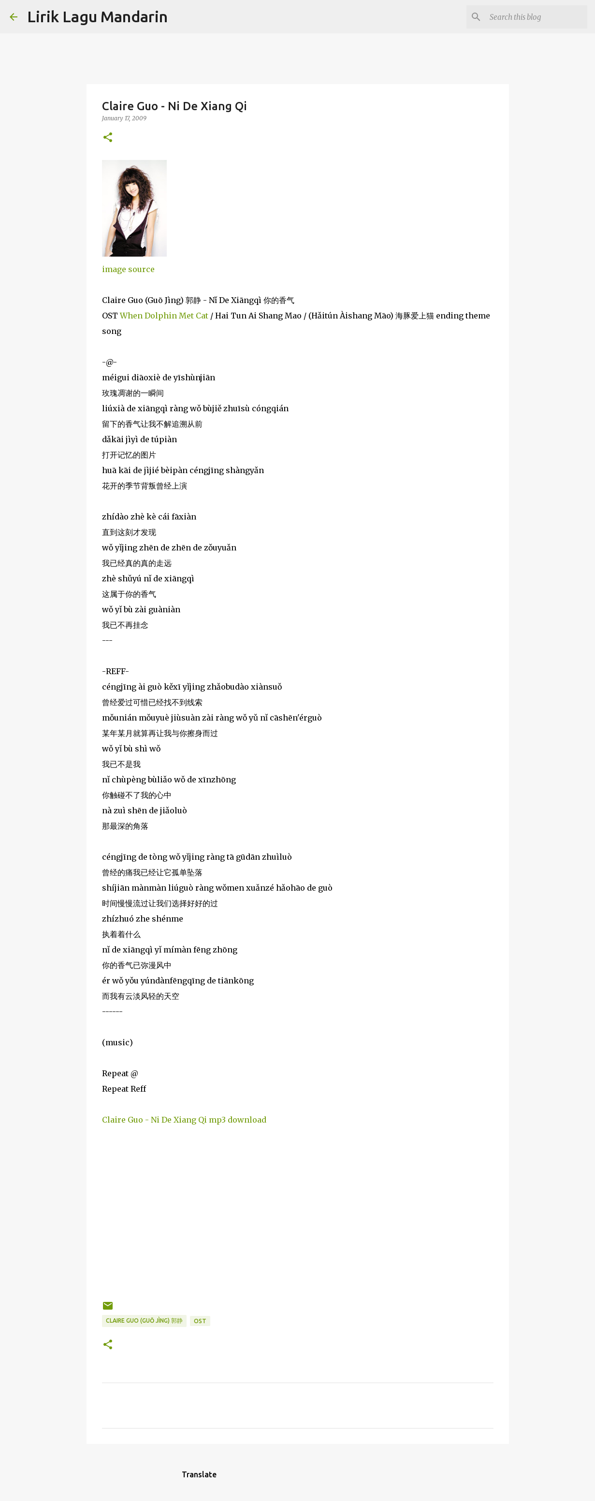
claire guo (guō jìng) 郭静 (144, 1320)
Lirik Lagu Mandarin (97, 16)
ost (200, 1321)
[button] (108, 137)
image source (128, 269)
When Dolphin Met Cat (164, 315)
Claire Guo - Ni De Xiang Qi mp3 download (184, 1120)
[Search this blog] (536, 17)
